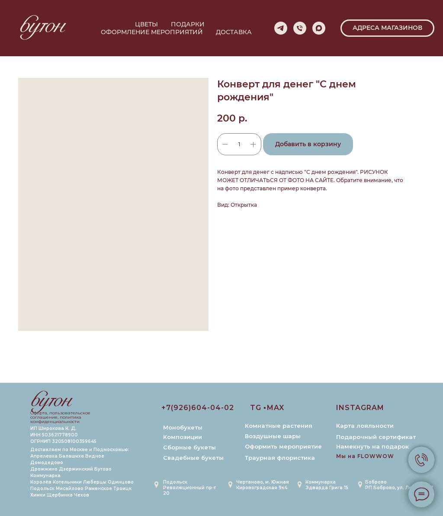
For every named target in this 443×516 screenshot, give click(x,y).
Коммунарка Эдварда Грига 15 (326, 484)
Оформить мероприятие (283, 446)
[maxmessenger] (318, 28)
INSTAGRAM (360, 408)
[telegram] (280, 28)
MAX (275, 408)
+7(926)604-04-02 (197, 408)
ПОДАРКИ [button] (188, 24)
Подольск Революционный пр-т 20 (189, 487)
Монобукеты (182, 427)
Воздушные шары (273, 436)
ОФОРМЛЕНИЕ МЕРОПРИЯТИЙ (152, 32)
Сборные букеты (189, 447)
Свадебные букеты (193, 457)
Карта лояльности (365, 425)
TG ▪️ (258, 408)
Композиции (182, 436)
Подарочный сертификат (376, 436)
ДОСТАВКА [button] (234, 32)
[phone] (299, 28)
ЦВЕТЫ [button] (146, 24)
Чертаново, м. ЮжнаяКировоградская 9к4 (262, 484)
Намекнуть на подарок (372, 446)
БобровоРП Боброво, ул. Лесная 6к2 (399, 484)
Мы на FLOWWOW (365, 456)
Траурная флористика (280, 457)
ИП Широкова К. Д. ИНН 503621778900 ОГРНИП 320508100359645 (63, 435)
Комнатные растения (278, 425)
